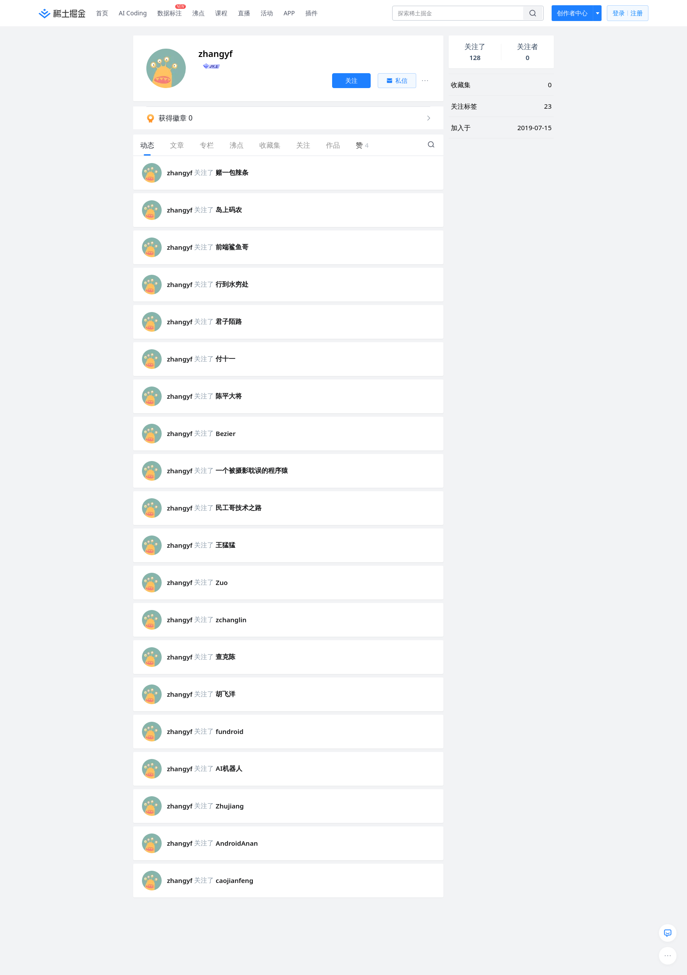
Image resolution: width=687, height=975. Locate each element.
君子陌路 (229, 321)
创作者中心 (572, 13)
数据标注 (171, 11)
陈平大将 (229, 395)
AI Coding (133, 13)
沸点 (198, 13)
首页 (102, 13)
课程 (221, 13)
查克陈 (225, 656)
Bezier (225, 433)
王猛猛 (225, 544)
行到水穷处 (232, 284)
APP (289, 13)
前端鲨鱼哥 (232, 246)
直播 (244, 13)
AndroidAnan (237, 843)
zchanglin (231, 619)
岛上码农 (229, 209)
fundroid (229, 731)
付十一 (225, 358)
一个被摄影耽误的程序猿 (252, 470)
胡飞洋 (225, 693)
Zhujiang (230, 805)
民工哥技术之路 (239, 507)
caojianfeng (234, 880)
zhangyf (179, 172)
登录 (628, 13)
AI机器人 (229, 768)
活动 (267, 13)
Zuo (221, 582)
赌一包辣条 (232, 172)
